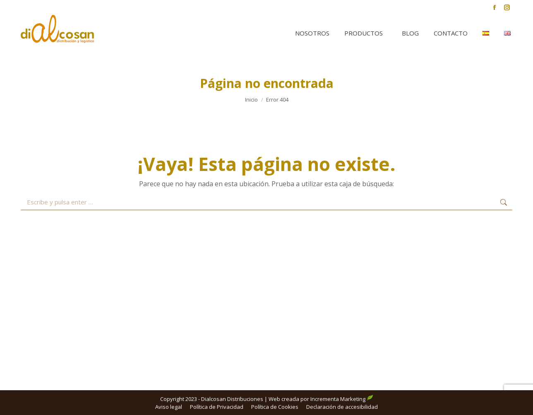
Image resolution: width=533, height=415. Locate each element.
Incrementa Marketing (341, 399)
